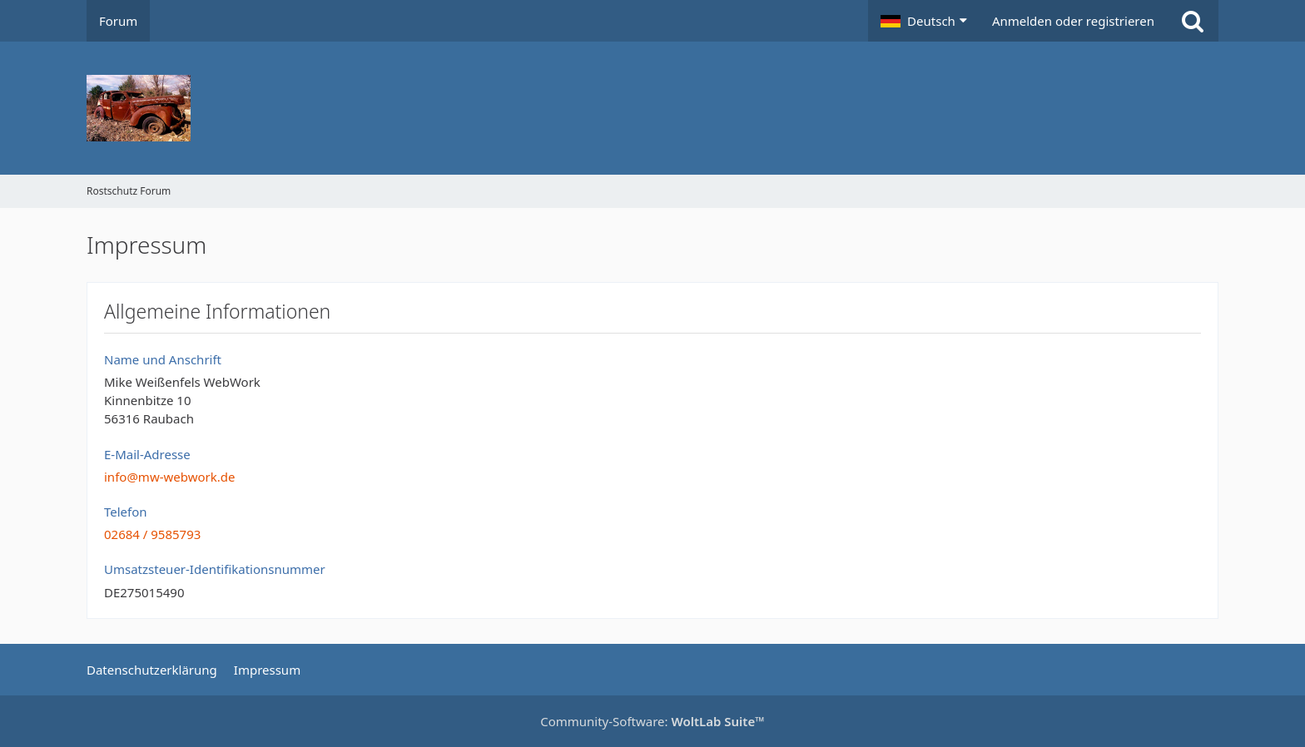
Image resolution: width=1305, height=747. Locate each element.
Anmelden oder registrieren (1073, 20)
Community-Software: (652, 721)
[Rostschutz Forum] (652, 108)
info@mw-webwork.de (169, 476)
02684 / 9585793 (152, 534)
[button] (924, 21)
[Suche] (1192, 21)
